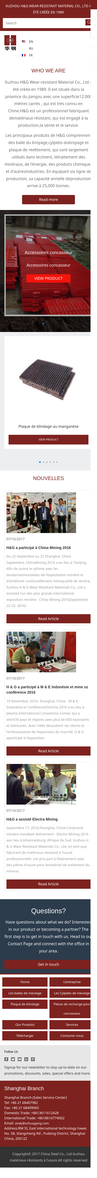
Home (25, 988)
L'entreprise (72, 988)
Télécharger (24, 1046)
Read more (48, 200)
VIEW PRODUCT (48, 440)
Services (72, 1034)
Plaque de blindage (25, 1012)
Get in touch (48, 970)
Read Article (48, 620)
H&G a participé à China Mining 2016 (41, 548)
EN (31, 41)
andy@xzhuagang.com (33, 1133)
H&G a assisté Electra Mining (34, 823)
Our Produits (25, 1034)
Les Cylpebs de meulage (72, 1000)
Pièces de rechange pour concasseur (72, 1017)
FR (31, 55)
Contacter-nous (72, 1046)
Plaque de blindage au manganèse (48, 427)
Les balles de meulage (25, 1000)
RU (31, 48)
